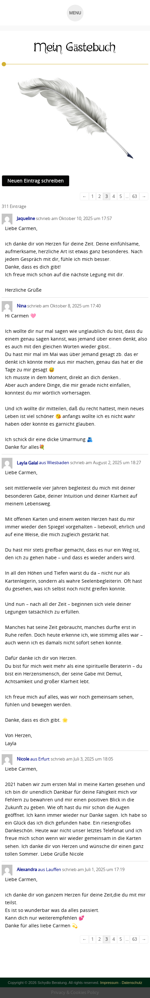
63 (134, 196)
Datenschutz (132, 983)
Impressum (109, 983)
